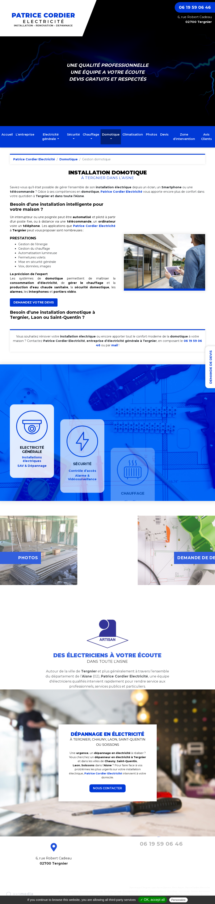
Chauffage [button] (91, 134)
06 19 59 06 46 (195, 7)
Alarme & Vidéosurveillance (153, 891)
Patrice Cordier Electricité (34, 159)
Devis (164, 134)
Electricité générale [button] (50, 137)
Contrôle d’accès (130, 891)
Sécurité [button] (73, 134)
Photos (151, 134)
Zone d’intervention (184, 137)
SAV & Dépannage (113, 891)
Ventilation (184, 891)
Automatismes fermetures (85, 894)
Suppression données (198, 894)
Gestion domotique (200, 891)
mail (114, 345)
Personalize (178, 899)
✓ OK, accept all (152, 899)
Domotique (68, 159)
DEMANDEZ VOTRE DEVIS (33, 302)
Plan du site (181, 894)
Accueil (7, 134)
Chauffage (172, 891)
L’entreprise (25, 134)
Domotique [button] (110, 134)
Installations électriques (91, 891)
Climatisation (132, 134)
